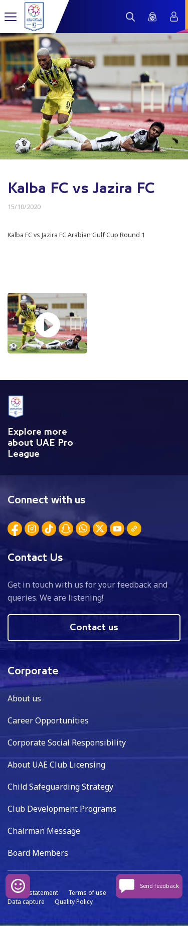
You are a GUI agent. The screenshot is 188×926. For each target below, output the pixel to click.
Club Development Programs (62, 808)
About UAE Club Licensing (56, 764)
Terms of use (87, 892)
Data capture (26, 901)
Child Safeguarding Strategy (60, 786)
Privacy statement (33, 892)
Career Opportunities (48, 720)
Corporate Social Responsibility (67, 742)
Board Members (38, 852)
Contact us (94, 628)
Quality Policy (74, 901)
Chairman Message (44, 830)
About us (24, 698)
